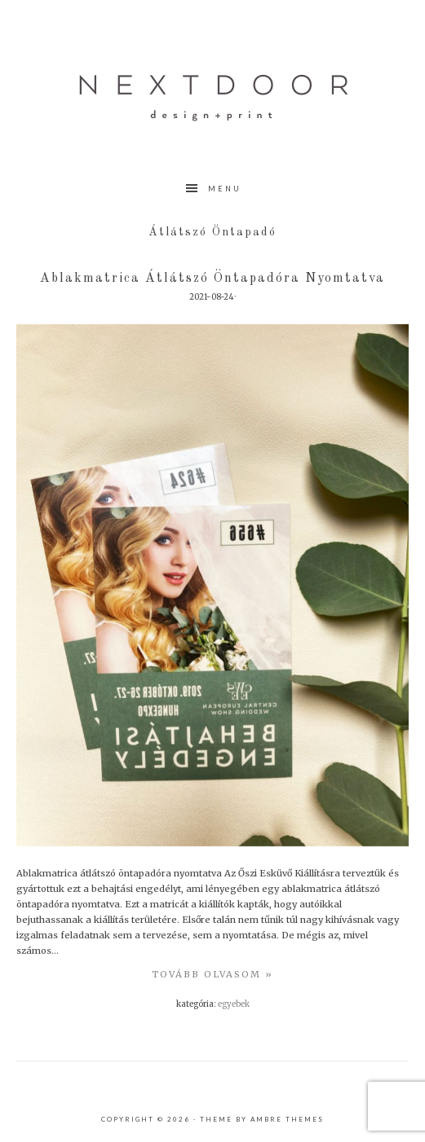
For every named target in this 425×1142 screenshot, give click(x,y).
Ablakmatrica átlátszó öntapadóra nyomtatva (212, 278)
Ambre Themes (287, 1119)
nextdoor (213, 98)
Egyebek (234, 1004)
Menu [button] (224, 188)
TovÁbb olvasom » (212, 974)
